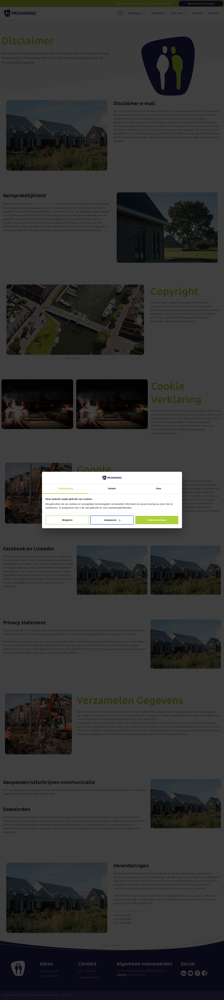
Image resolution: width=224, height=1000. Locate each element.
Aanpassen (112, 520)
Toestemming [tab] (65, 488)
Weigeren (67, 520)
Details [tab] (112, 488)
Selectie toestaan (156, 520)
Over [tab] (158, 488)
